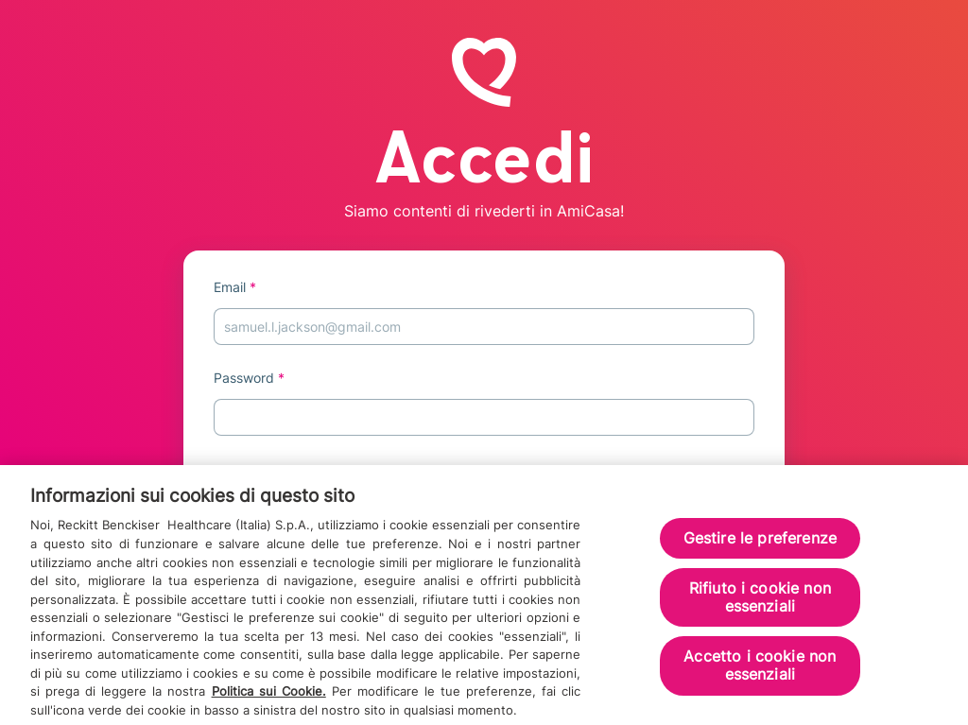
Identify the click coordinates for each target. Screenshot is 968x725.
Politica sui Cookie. (269, 696)
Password (249, 378)
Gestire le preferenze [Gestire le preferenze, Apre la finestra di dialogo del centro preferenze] (760, 543)
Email (235, 287)
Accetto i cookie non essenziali (759, 670)
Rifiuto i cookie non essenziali (760, 602)
